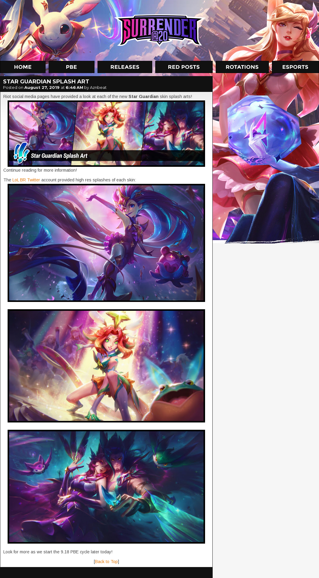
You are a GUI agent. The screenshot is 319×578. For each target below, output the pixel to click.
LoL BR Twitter (26, 179)
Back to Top (106, 561)
